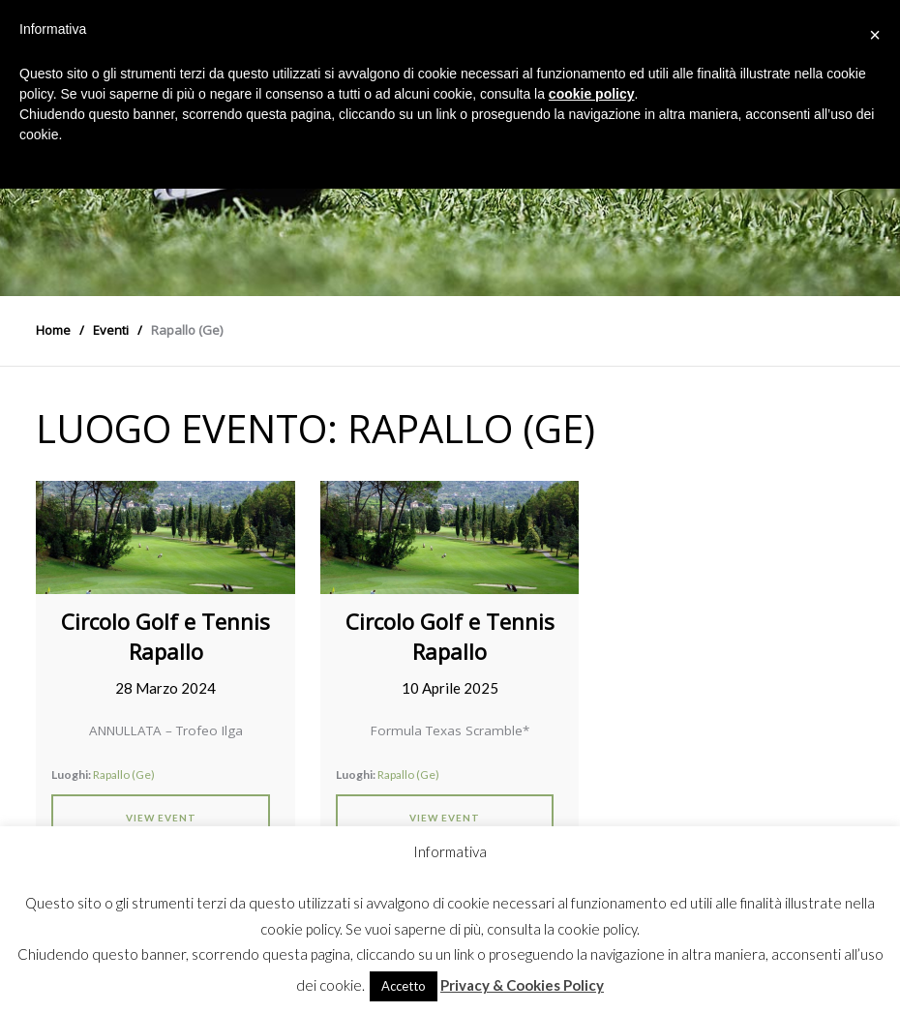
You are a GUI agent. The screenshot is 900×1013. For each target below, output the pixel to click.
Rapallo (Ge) (124, 774)
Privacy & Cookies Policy (522, 985)
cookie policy (592, 94)
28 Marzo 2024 (165, 688)
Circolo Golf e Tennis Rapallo (165, 636)
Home (53, 330)
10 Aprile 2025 (450, 688)
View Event (161, 817)
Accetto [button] (403, 986)
